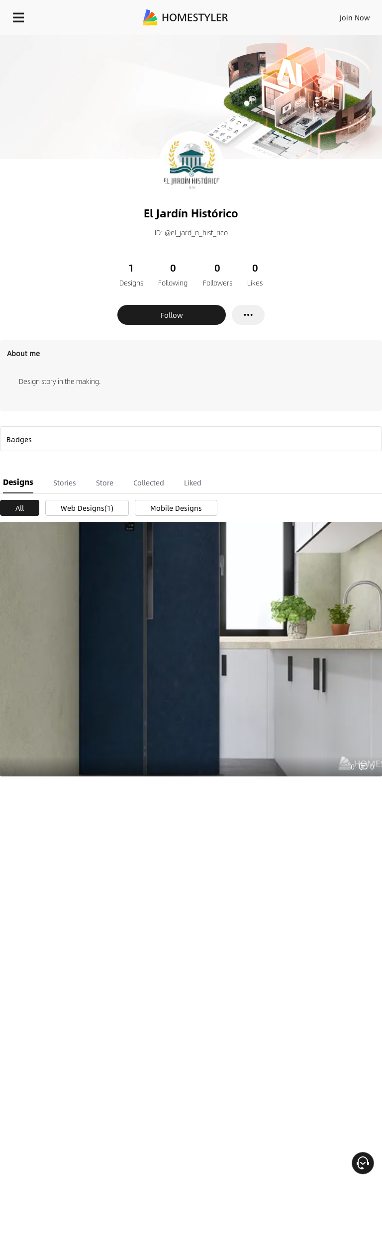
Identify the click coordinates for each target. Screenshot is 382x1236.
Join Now (355, 17)
